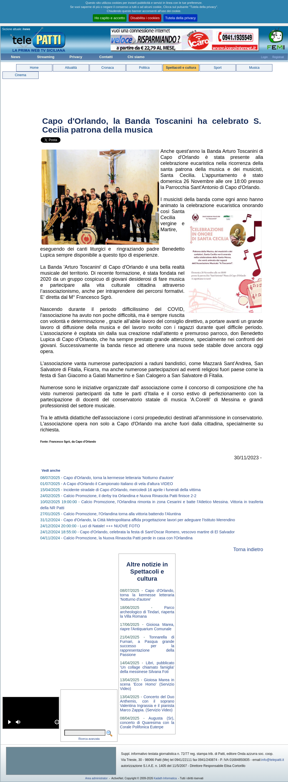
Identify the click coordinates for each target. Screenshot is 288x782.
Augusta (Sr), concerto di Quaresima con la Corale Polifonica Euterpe (147, 722)
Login (264, 57)
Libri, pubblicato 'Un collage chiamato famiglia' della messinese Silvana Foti (147, 667)
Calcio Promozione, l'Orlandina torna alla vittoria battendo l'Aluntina (122, 514)
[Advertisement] (61, 761)
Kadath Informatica (165, 778)
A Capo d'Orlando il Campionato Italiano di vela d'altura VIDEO (118, 484)
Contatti (106, 57)
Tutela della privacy (180, 18)
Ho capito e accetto (109, 18)
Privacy (76, 57)
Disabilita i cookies (145, 18)
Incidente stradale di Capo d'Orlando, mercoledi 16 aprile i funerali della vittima (132, 490)
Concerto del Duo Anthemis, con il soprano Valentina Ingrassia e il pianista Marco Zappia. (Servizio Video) (147, 703)
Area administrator (96, 778)
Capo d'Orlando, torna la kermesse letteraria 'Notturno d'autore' (119, 477)
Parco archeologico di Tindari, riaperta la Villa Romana (147, 611)
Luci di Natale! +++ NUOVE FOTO (110, 526)
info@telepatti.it (272, 760)
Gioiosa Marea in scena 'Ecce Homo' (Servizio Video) (147, 684)
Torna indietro (248, 549)
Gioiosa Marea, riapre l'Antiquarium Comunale (147, 626)
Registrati (278, 57)
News (15, 57)
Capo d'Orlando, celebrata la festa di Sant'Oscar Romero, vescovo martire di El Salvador (157, 532)
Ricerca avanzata (89, 738)
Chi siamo (136, 57)
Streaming (45, 57)
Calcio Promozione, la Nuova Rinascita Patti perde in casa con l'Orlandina (128, 538)
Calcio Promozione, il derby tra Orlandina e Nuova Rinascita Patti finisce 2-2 (130, 496)
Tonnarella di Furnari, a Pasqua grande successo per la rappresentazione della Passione (147, 646)
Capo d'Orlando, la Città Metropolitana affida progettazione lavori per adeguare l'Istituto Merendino (149, 520)
